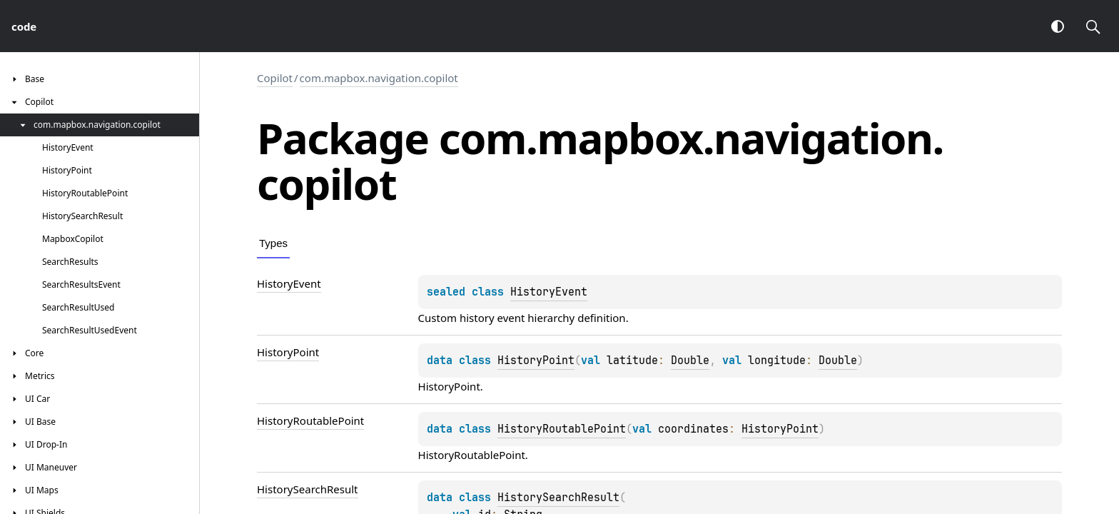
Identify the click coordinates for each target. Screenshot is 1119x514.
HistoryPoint (535, 360)
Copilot (275, 78)
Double (690, 360)
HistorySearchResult (558, 497)
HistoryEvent (548, 292)
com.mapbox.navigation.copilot (379, 78)
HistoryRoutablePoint (561, 429)
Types (273, 243)
